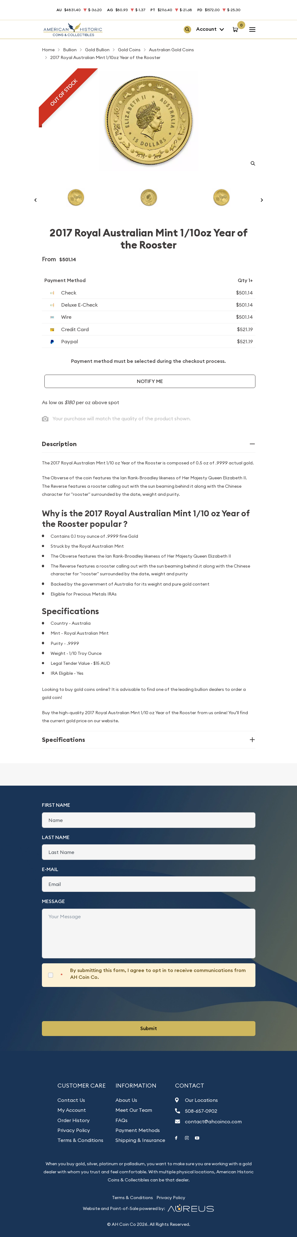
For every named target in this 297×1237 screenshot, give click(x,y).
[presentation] (89, 1004)
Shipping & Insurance (140, 1140)
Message (53, 901)
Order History (73, 1120)
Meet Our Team (133, 1110)
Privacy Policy (73, 1130)
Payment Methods (137, 1130)
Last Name (56, 837)
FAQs (121, 1120)
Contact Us (71, 1100)
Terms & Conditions (80, 1140)
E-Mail (50, 869)
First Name (56, 805)
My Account (71, 1110)
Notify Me (150, 381)
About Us (126, 1100)
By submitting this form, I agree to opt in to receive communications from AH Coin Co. (158, 973)
